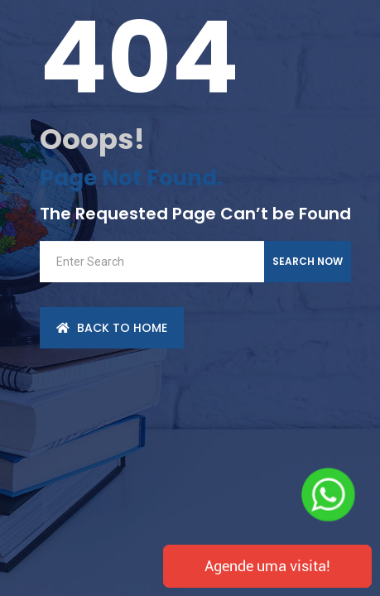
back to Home (111, 328)
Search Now (307, 261)
